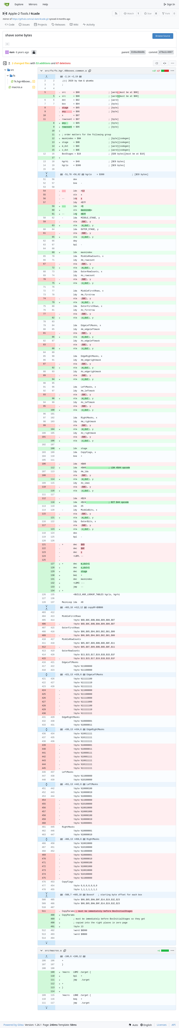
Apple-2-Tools (18, 13)
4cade (35, 13)
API (174, 1024)
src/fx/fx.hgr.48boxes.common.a (66, 71)
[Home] (7, 4)
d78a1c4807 (166, 52)
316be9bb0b (138, 52)
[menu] (172, 63)
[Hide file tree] (5, 63)
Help (45, 4)
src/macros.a (53, 950)
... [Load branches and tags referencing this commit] (7, 43)
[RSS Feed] (116, 13)
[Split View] (164, 63)
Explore (19, 4)
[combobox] (156, 63)
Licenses (162, 1024)
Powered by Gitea (13, 1024)
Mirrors (33, 4)
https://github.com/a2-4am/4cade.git (30, 18)
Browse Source (163, 35)
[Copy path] (89, 70)
